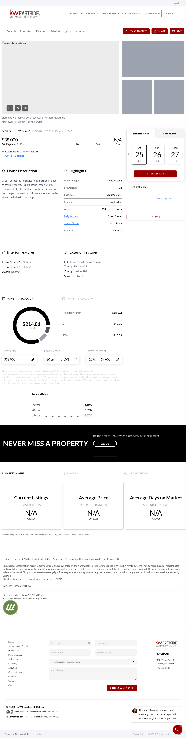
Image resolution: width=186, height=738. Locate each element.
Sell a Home (110, 13)
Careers (73, 13)
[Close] (179, 709)
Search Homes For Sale (18, 646)
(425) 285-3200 (163, 668)
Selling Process (14, 659)
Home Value (13, 650)
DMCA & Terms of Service (159, 734)
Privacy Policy (139, 734)
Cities (10, 685)
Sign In (174, 3)
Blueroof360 (20, 734)
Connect (12, 676)
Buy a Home (89, 13)
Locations (152, 13)
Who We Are (131, 13)
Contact (170, 13)
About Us (12, 668)
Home (11, 642)
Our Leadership (15, 672)
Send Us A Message (122, 688)
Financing (12, 663)
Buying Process (15, 655)
